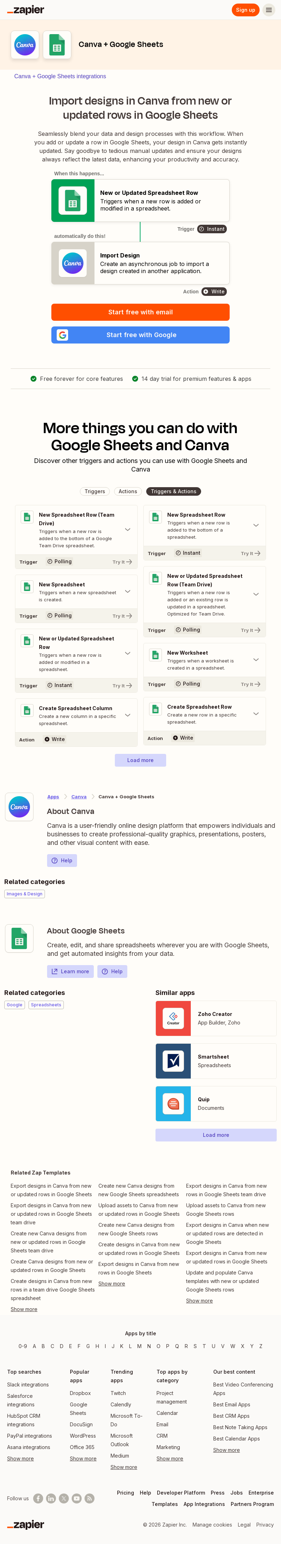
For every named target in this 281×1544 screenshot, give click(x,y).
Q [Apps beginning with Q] (177, 1346)
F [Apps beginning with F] (79, 1346)
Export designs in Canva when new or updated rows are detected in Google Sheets (227, 1233)
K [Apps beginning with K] (121, 1346)
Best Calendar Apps (236, 1439)
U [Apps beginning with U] (213, 1346)
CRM (162, 1436)
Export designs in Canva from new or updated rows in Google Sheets (51, 1190)
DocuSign (81, 1424)
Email (162, 1424)
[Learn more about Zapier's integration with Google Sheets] (19, 938)
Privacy (265, 1525)
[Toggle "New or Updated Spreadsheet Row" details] (76, 653)
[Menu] (268, 10)
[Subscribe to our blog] (89, 1498)
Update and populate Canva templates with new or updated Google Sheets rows (222, 1281)
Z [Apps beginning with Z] (260, 1346)
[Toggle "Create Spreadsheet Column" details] (76, 715)
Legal (244, 1525)
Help (61, 860)
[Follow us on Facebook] (38, 1498)
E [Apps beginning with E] (70, 1346)
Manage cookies (212, 1525)
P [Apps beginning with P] (167, 1346)
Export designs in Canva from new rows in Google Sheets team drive (226, 1190)
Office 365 (82, 1447)
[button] (140, 335)
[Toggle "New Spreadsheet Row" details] (205, 525)
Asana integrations (28, 1447)
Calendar (167, 1413)
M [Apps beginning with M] (139, 1346)
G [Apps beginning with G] (88, 1346)
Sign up (245, 10)
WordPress (83, 1436)
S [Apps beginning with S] (195, 1346)
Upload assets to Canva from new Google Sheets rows (226, 1209)
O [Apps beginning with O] (158, 1346)
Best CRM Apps (231, 1416)
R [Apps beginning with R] (186, 1346)
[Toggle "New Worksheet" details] (205, 660)
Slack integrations (28, 1384)
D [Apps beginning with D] (61, 1346)
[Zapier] (25, 10)
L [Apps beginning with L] (130, 1346)
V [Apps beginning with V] (223, 1346)
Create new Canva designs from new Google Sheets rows (136, 1229)
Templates (165, 1504)
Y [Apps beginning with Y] (252, 1346)
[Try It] (76, 561)
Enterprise (261, 1493)
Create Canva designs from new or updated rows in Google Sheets (52, 1265)
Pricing (125, 1493)
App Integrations (204, 1504)
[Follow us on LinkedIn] (51, 1498)
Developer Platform (181, 1493)
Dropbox (80, 1393)
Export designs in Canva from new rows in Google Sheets (138, 1268)
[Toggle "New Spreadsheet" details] (76, 591)
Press (218, 1493)
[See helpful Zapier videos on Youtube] (77, 1498)
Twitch (118, 1393)
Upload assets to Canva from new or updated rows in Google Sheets (139, 1209)
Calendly (121, 1404)
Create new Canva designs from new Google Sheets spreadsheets (138, 1190)
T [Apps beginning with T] (204, 1346)
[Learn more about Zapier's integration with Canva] (19, 806)
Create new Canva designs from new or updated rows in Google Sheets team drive (49, 1241)
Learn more (70, 971)
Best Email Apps (231, 1404)
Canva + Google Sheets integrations (60, 76)
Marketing (168, 1447)
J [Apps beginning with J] (113, 1346)
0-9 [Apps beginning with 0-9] (23, 1346)
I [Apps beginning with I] (105, 1346)
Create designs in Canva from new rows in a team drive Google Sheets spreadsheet (53, 1289)
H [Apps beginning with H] (97, 1346)
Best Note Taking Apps (240, 1427)
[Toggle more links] (53, 1309)
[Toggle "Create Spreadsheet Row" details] (205, 714)
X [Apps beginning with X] (243, 1346)
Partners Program (252, 1504)
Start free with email (140, 312)
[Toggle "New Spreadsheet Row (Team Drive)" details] (76, 529)
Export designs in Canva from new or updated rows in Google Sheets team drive (51, 1213)
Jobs (236, 1493)
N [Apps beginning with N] (149, 1346)
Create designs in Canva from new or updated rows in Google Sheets (139, 1248)
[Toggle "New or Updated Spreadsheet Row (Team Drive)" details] (205, 594)
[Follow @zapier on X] (64, 1498)
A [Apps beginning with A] (34, 1346)
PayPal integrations (29, 1436)
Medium (120, 1456)
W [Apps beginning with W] (232, 1346)
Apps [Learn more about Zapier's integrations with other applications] (53, 796)
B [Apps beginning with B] (43, 1346)
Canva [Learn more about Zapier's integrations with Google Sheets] (79, 796)
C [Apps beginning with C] (52, 1346)
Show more (20, 1458)
